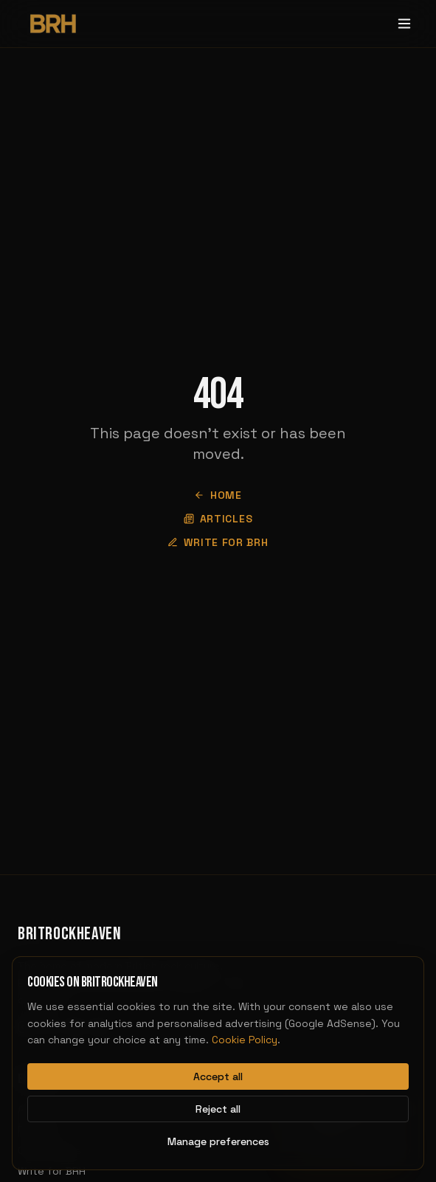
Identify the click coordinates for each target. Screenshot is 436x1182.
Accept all (218, 1076)
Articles (218, 518)
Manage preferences (218, 1141)
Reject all (218, 1109)
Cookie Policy (244, 1039)
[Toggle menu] (404, 24)
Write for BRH (217, 542)
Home (218, 495)
